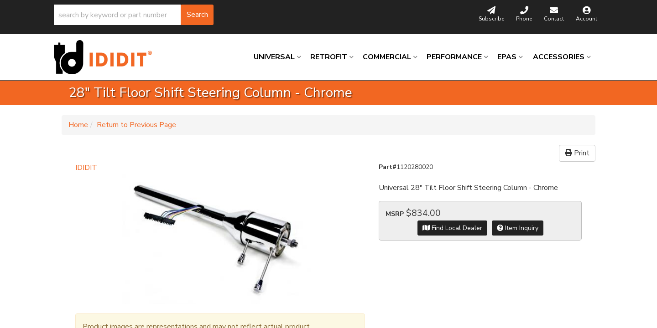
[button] (134, 15)
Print (577, 153)
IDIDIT (86, 168)
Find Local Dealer (452, 228)
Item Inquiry (517, 228)
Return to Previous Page (136, 125)
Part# (387, 167)
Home (78, 125)
